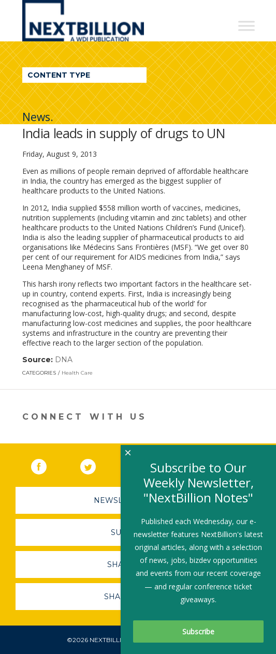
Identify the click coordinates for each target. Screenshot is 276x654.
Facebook (46, 464)
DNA (63, 359)
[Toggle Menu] (246, 26)
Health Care (77, 372)
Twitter (95, 464)
